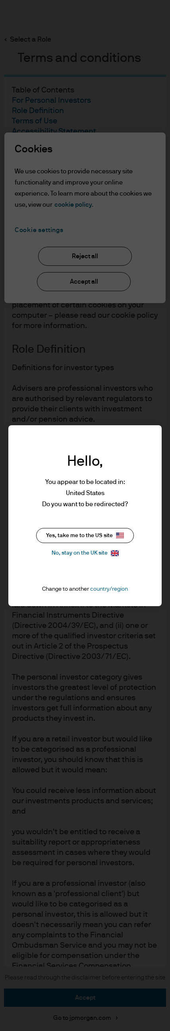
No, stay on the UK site (85, 553)
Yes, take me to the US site (85, 535)
